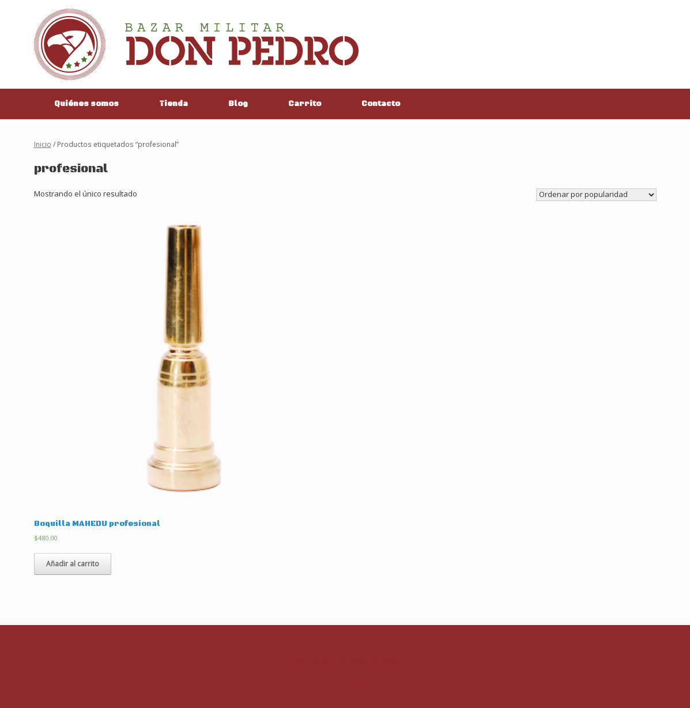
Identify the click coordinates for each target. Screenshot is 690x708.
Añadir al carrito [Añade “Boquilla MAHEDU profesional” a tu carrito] (72, 564)
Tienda (173, 103)
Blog (238, 103)
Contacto (380, 103)
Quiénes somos (86, 103)
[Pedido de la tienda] (596, 194)
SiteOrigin (365, 686)
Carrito (304, 103)
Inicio (42, 144)
